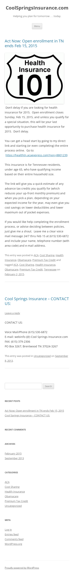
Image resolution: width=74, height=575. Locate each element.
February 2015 (13, 453)
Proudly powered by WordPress (22, 567)
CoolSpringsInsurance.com (37, 8)
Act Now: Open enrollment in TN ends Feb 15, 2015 (34, 43)
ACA (36, 255)
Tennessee (50, 269)
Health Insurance (45, 264)
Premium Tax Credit (44, 260)
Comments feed (14, 539)
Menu (37, 26)
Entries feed (12, 534)
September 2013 (14, 458)
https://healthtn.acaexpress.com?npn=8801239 (36, 155)
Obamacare (24, 260)
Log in (8, 529)
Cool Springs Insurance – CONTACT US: (37, 301)
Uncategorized (42, 356)
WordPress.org (13, 544)
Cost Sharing (47, 255)
